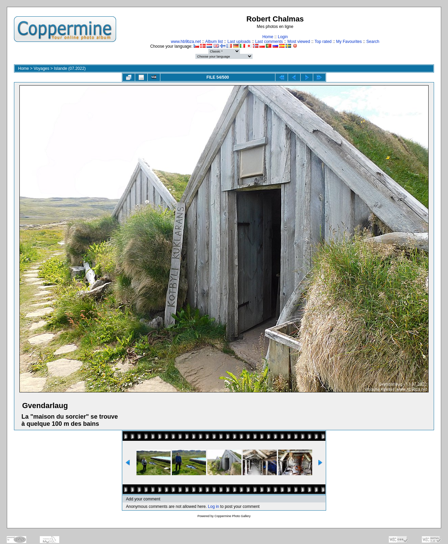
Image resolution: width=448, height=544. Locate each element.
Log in (213, 506)
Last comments (269, 41)
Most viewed (298, 41)
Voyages (41, 68)
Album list (214, 41)
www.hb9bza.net (186, 41)
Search (372, 41)
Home (267, 36)
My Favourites (349, 41)
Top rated (323, 41)
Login (283, 36)
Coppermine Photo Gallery (232, 516)
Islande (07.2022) (69, 68)
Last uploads (239, 41)
